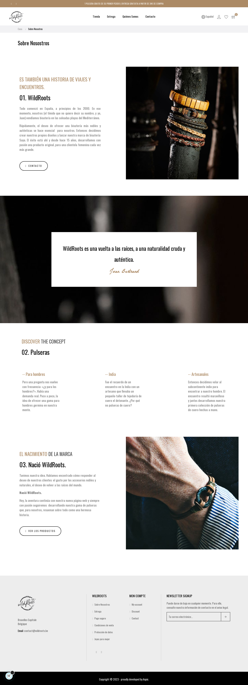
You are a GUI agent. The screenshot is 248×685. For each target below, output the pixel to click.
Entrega (97, 610)
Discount (136, 610)
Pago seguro (100, 617)
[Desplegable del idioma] (208, 16)
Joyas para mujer (102, 638)
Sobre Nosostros (102, 603)
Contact (135, 617)
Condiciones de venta (104, 624)
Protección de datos (103, 631)
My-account (137, 603)
